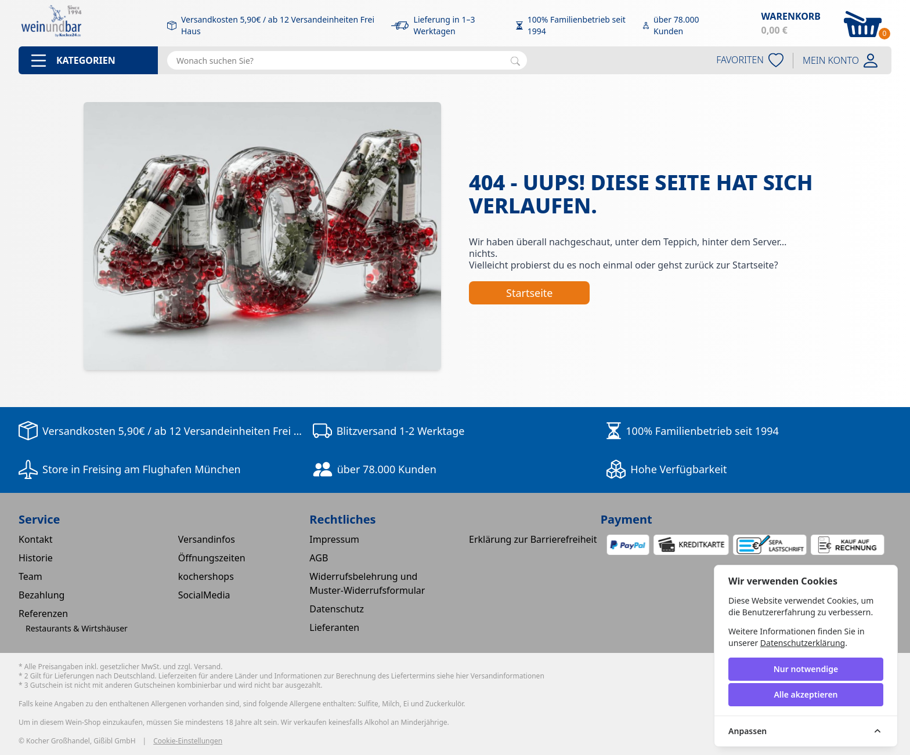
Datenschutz (336, 608)
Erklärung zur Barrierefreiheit (533, 539)
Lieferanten (334, 627)
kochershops (206, 576)
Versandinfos (206, 539)
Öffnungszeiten (211, 557)
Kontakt (36, 539)
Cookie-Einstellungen (187, 741)
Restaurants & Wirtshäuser (77, 628)
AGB (318, 557)
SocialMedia (204, 595)
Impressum (334, 539)
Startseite (529, 293)
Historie (36, 557)
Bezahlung (41, 595)
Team (30, 576)
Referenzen (43, 613)
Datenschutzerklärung (802, 642)
